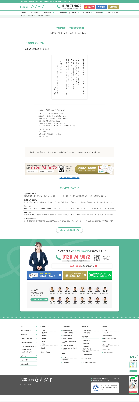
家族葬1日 (44, 335)
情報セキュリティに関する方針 (111, 378)
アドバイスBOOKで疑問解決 (28, 346)
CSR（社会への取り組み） (109, 338)
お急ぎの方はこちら (82, 266)
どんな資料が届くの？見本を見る (70, 178)
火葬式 (43, 344)
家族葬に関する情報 (87, 349)
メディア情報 (24, 360)
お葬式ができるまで (108, 352)
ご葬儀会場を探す (67, 326)
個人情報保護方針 (97, 378)
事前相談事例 (65, 362)
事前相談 (114, 7)
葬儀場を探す (48, 12)
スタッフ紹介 (106, 344)
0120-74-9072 (71, 5)
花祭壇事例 (65, 360)
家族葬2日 (44, 333)
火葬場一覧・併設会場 (67, 345)
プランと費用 (34, 12)
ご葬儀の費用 (86, 346)
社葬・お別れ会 (113, 12)
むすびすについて (107, 335)
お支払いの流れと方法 (27, 352)
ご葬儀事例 (65, 357)
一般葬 (43, 330)
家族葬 (23, 12)
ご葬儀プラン (45, 326)
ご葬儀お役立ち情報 (87, 354)
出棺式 (43, 341)
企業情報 (99, 12)
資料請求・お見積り (26, 342)
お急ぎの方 (90, 7)
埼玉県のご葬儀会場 (67, 338)
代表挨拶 (105, 333)
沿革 (104, 341)
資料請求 (102, 7)
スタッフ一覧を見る (39, 299)
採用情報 (105, 347)
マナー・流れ (86, 343)
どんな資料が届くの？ (27, 349)
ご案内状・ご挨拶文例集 (89, 362)
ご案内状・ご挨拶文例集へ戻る (69, 230)
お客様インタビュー (87, 330)
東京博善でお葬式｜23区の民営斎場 (69, 342)
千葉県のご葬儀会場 (67, 335)
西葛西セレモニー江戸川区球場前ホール (69, 349)
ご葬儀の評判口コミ (87, 333)
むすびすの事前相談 (26, 338)
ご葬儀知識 (62, 12)
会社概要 (105, 330)
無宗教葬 (44, 338)
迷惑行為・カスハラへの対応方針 (101, 380)
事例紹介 (74, 12)
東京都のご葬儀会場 (67, 330)
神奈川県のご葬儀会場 (67, 333)
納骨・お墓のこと (87, 351)
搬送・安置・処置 (26, 330)
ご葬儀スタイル (86, 340)
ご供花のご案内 (25, 364)
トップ (22, 326)
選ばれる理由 (106, 349)
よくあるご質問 (86, 358)
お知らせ (23, 356)
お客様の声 (86, 12)
